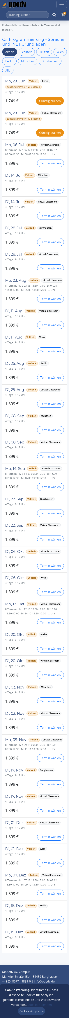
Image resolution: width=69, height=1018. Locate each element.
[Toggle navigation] (61, 4)
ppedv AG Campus (16, 972)
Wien (60, 52)
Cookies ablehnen (39, 1005)
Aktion (9, 52)
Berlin (9, 61)
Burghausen (50, 61)
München (27, 61)
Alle (7, 70)
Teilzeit (44, 52)
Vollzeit (27, 52)
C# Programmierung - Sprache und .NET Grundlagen (33, 42)
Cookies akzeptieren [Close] (32, 1011)
